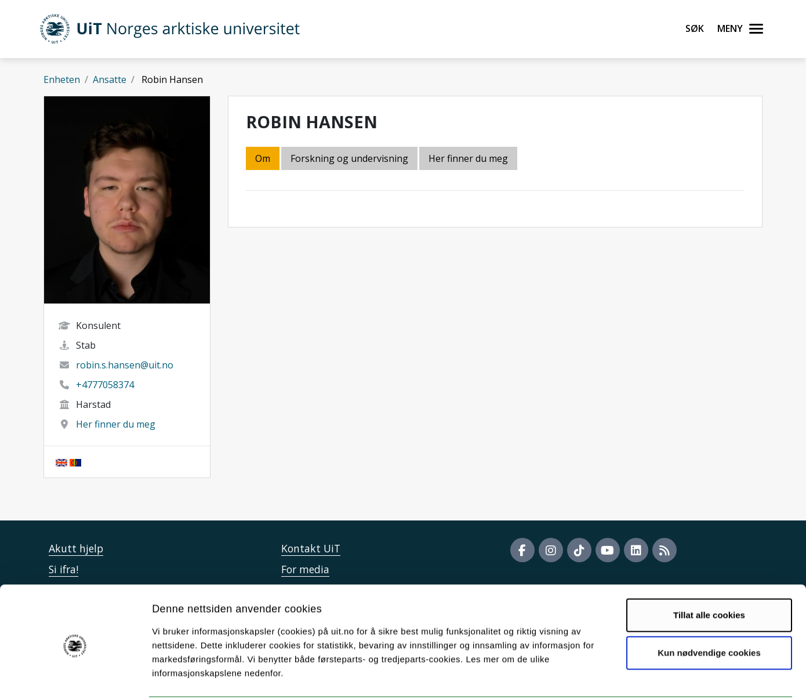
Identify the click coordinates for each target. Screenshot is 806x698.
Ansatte (109, 79)
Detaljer (617, 675)
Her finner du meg (115, 424)
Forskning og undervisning (349, 158)
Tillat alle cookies (709, 571)
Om (262, 158)
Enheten (61, 79)
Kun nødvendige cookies (709, 608)
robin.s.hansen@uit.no (124, 365)
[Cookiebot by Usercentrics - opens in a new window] (75, 675)
